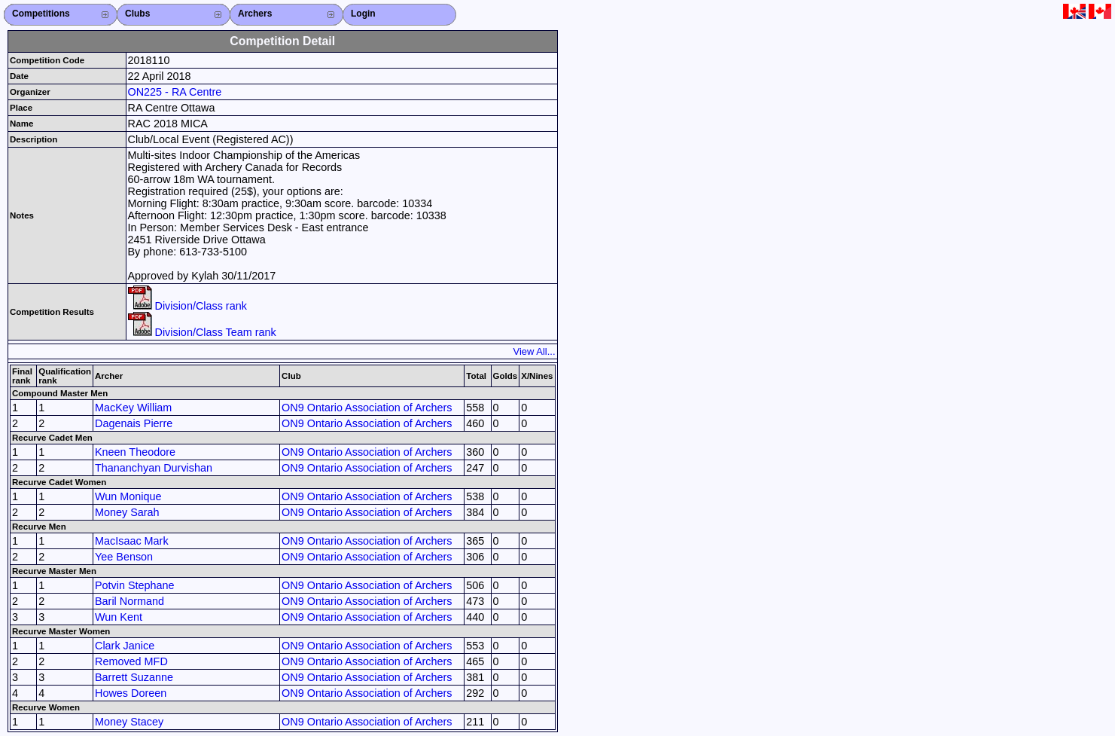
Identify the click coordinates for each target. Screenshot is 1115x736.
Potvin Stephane (135, 585)
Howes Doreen (130, 693)
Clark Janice (124, 646)
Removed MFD (131, 661)
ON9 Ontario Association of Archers (367, 408)
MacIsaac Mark (132, 541)
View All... (534, 351)
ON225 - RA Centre (175, 92)
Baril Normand (129, 601)
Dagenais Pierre (133, 423)
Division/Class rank (187, 306)
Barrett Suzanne (134, 677)
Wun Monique (128, 496)
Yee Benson (124, 557)
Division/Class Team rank (202, 332)
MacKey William (133, 408)
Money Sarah (127, 512)
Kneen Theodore (135, 452)
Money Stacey (129, 722)
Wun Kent (118, 617)
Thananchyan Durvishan (153, 468)
